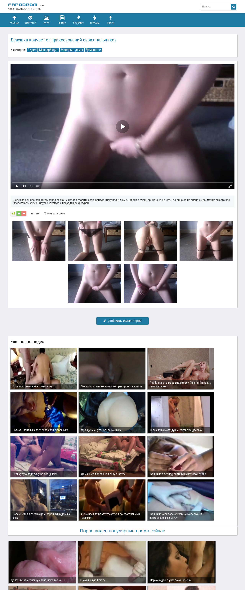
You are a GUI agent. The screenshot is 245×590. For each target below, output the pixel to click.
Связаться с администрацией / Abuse (31, 569)
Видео (62, 20)
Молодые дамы (72, 50)
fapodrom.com (27, 6)
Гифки (110, 20)
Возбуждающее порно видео (76, 572)
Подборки (78, 20)
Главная (14, 20)
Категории (30, 20)
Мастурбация (48, 50)
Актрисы (94, 20)
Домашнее (93, 50)
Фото (46, 20)
